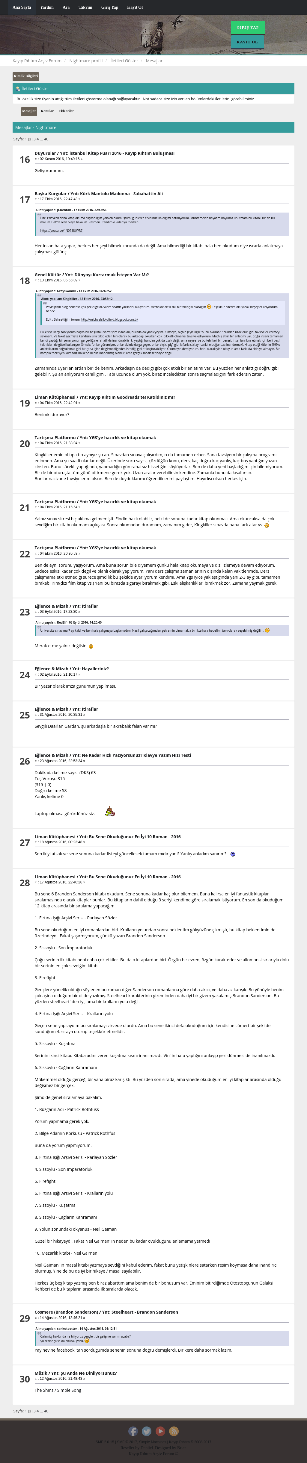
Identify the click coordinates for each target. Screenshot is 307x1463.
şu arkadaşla (93, 726)
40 (46, 139)
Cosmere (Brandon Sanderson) (66, 1312)
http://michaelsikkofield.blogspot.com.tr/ (109, 319)
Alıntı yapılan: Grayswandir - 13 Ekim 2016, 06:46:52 (74, 291)
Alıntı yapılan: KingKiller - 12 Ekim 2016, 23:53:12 (77, 299)
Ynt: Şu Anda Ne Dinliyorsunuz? (84, 1373)
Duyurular (45, 153)
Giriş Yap (109, 7)
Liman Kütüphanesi (55, 397)
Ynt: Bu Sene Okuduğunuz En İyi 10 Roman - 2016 (130, 836)
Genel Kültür (48, 275)
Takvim (85, 7)
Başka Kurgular (51, 193)
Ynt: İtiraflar (85, 606)
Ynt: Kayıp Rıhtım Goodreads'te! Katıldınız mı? (127, 397)
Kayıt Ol (135, 7)
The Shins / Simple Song (58, 1390)
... (42, 139)
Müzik (41, 1373)
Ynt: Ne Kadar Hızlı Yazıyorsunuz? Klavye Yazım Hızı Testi (131, 755)
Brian (181, 1448)
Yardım (47, 7)
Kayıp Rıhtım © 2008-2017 (190, 1442)
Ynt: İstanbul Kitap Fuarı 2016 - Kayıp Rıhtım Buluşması (117, 153)
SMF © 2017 (127, 1442)
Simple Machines (152, 1442)
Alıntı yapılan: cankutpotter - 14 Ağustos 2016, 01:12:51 (76, 1328)
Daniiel (147, 1448)
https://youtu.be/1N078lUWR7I (61, 230)
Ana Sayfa (22, 7)
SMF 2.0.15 (105, 1442)
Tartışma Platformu (55, 437)
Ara (66, 7)
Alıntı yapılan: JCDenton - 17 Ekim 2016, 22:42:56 (71, 210)
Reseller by (131, 1448)
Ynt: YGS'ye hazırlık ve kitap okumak (118, 437)
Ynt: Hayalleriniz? (90, 668)
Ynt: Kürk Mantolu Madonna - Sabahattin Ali (116, 193)
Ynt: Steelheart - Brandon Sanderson (140, 1312)
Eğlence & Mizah (52, 606)
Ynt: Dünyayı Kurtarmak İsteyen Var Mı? (107, 275)
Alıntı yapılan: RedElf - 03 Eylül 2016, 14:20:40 (69, 622)
